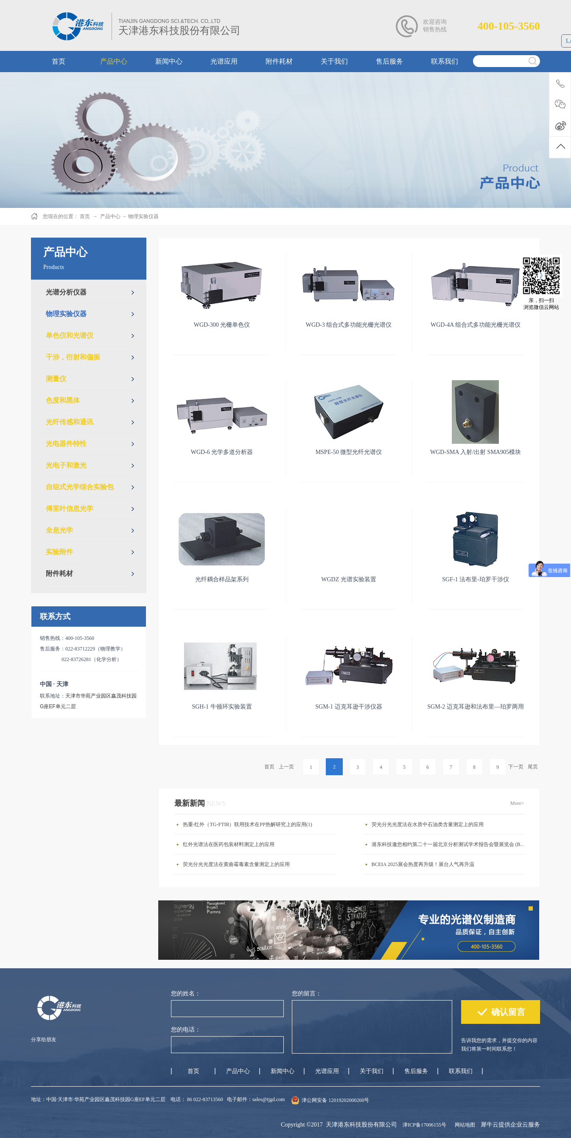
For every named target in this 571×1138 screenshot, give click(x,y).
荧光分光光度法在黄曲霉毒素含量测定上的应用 (236, 864)
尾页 (533, 767)
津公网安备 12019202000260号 (335, 1100)
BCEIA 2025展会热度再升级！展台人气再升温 (423, 864)
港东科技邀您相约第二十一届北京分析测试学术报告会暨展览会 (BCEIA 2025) (450, 844)
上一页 (286, 767)
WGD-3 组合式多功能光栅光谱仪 (349, 325)
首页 (269, 767)
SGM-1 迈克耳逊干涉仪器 (348, 707)
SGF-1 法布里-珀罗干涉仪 (475, 579)
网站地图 (463, 1125)
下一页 (515, 767)
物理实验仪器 (143, 216)
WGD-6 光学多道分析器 (222, 452)
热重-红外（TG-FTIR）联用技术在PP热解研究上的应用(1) (247, 824)
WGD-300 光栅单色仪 (222, 325)
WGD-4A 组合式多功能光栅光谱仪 (476, 325)
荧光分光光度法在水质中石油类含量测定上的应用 (428, 824)
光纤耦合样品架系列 (222, 579)
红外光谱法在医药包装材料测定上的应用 (228, 844)
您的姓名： (186, 993)
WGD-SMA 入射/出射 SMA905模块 (475, 452)
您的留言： (307, 993)
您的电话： (186, 1029)
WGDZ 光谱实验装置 (348, 579)
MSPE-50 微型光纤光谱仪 (349, 452)
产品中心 (110, 216)
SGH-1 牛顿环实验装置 (222, 707)
